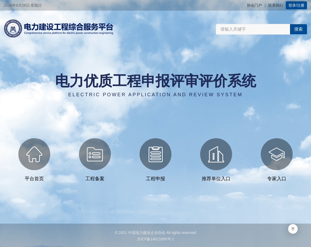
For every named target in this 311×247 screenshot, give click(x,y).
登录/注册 (296, 5)
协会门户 (254, 5)
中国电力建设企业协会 (146, 233)
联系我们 (275, 5)
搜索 (298, 29)
